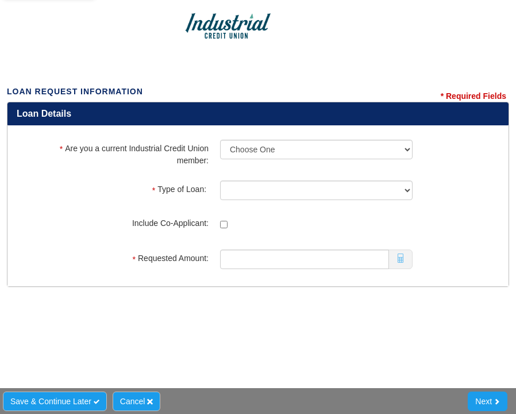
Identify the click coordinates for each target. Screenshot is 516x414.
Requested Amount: (171, 258)
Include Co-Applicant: (170, 223)
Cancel (136, 401)
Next (487, 401)
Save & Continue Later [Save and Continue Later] (54, 401)
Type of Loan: (180, 189)
